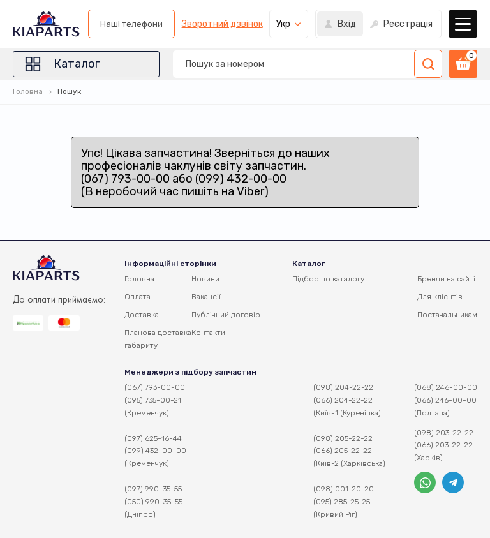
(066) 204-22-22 (343, 400)
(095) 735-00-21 (152, 400)
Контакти (208, 332)
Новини (205, 278)
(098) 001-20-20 (343, 488)
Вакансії (206, 296)
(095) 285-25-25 (341, 501)
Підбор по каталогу (328, 278)
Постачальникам (447, 314)
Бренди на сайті (446, 278)
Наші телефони (131, 24)
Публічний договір (225, 314)
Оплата (137, 296)
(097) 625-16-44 (153, 438)
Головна (28, 91)
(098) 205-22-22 (343, 438)
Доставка (141, 314)
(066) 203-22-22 (443, 444)
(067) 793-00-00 (154, 387)
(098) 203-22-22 (443, 432)
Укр (283, 24)
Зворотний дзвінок (222, 24)
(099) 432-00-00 (155, 450)
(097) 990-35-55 (153, 488)
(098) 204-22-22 (343, 387)
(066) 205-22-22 (342, 450)
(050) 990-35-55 (153, 501)
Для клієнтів (440, 296)
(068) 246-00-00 (445, 387)
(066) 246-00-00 (445, 400)
